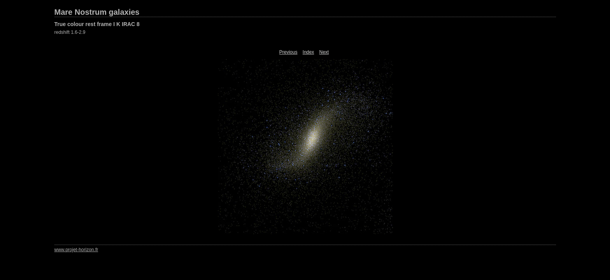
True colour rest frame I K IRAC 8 (97, 24)
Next (324, 52)
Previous (288, 52)
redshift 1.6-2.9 (70, 32)
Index (308, 52)
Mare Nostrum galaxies (97, 12)
